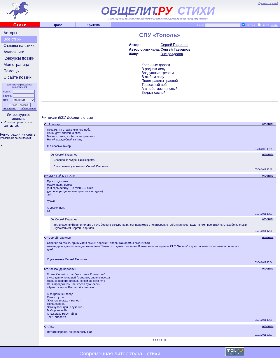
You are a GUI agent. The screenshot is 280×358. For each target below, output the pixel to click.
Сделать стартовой (268, 3)
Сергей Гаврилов (174, 45)
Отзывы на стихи (19, 45)
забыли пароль (28, 108)
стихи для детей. (18, 124)
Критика (93, 25)
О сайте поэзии (18, 77)
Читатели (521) (54, 117)
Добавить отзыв (80, 117)
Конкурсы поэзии (19, 58)
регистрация (10, 108)
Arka (51, 326)
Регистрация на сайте (17, 134)
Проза (58, 25)
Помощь (11, 71)
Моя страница (16, 64)
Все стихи (12, 39)
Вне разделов (172, 54)
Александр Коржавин (62, 269)
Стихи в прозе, (14, 122)
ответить (267, 124)
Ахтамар (54, 124)
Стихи (19, 24)
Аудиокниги (14, 52)
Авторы (10, 33)
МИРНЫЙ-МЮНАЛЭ (62, 176)
